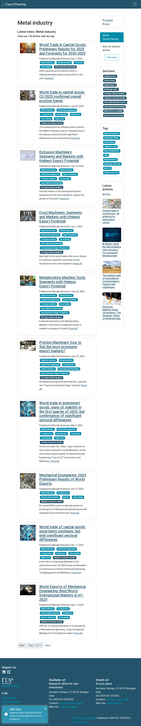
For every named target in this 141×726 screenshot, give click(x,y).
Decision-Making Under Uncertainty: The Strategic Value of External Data (112, 312)
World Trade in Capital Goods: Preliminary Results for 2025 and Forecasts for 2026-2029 (62, 49)
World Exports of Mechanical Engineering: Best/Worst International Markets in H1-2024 (62, 593)
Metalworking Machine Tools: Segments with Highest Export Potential (62, 282)
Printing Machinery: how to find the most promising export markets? (60, 346)
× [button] (45, 708)
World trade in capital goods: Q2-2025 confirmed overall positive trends (62, 96)
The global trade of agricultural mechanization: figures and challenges (112, 281)
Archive (106, 194)
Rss (106, 24)
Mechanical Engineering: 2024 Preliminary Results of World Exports (62, 479)
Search (108, 20)
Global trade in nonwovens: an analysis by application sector (111, 216)
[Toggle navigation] (135, 4)
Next (47, 645)
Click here (111, 57)
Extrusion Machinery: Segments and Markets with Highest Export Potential (61, 156)
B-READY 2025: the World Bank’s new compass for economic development (112, 250)
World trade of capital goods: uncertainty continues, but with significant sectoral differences (62, 533)
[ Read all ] (49, 78)
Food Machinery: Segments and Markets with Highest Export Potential (60, 217)
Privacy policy (79, 721)
